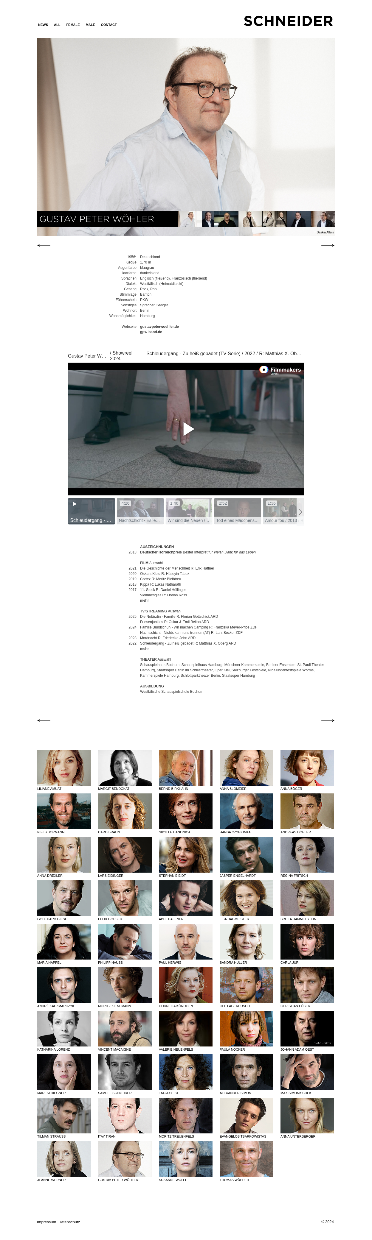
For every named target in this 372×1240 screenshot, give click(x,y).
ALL (57, 24)
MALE (90, 24)
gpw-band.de (151, 332)
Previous (81, 136)
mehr (144, 600)
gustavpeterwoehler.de (159, 327)
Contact (109, 24)
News (43, 24)
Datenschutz (69, 1222)
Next (289, 136)
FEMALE (73, 24)
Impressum (46, 1222)
